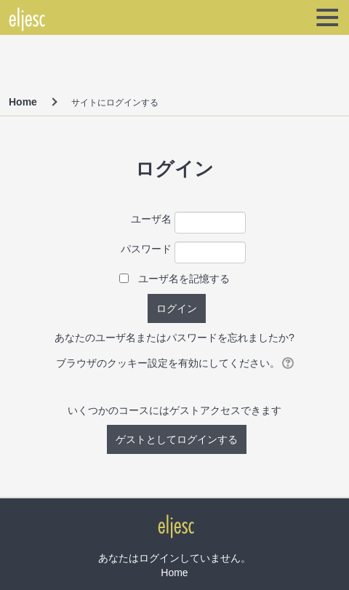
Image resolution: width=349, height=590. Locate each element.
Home (23, 102)
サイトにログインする (115, 102)
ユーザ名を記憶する (184, 278)
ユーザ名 (151, 219)
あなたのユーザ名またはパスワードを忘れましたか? (174, 337)
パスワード (146, 249)
